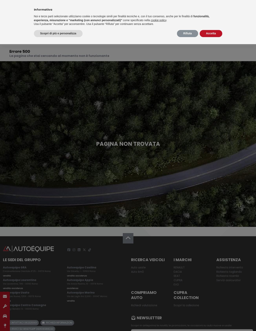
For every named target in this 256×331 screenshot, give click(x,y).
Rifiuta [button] (187, 33)
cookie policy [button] (158, 20)
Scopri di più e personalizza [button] (58, 33)
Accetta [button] (211, 33)
